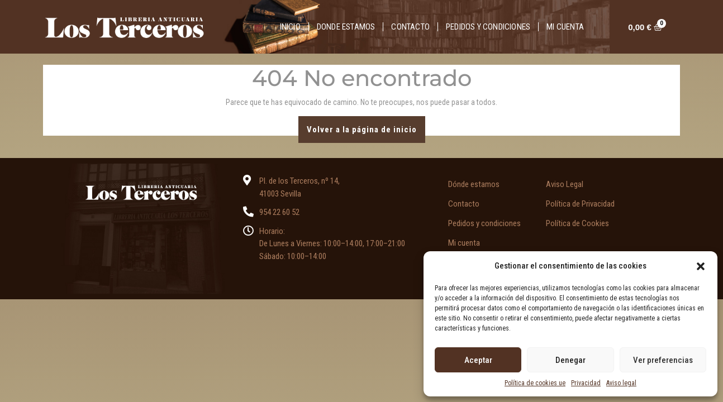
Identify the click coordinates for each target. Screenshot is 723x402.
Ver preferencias (663, 360)
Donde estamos (346, 27)
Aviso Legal (564, 184)
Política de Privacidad (580, 204)
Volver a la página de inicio (366, 125)
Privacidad (586, 383)
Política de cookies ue (535, 383)
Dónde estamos (474, 184)
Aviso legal (621, 383)
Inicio (290, 27)
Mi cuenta (565, 27)
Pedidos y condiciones (488, 27)
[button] (700, 265)
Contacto (410, 27)
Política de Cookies (577, 223)
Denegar (570, 360)
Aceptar (478, 360)
